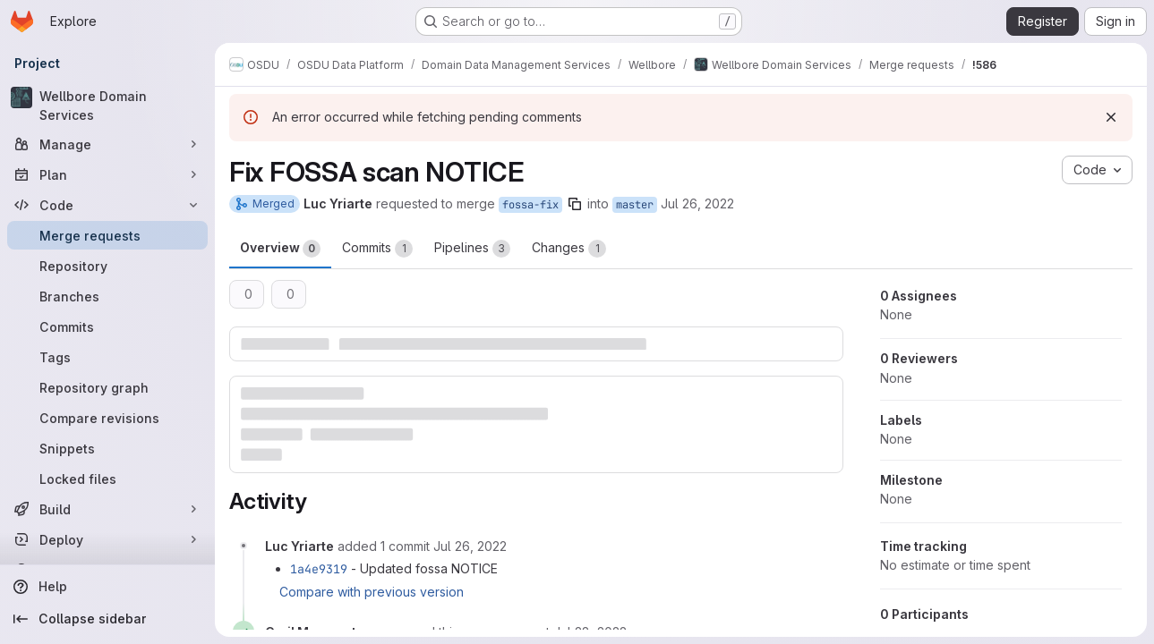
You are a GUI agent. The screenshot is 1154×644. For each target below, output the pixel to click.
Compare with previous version (371, 591)
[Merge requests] (107, 235)
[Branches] (107, 296)
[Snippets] (107, 448)
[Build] (107, 509)
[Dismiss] (1111, 117)
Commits (377, 249)
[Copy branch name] (575, 204)
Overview (280, 249)
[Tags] (107, 357)
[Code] (107, 205)
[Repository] (107, 265)
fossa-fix (530, 205)
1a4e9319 (318, 569)
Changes (569, 249)
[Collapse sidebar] (107, 619)
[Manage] (107, 144)
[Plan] (107, 174)
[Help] (107, 586)
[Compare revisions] (107, 417)
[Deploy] (107, 539)
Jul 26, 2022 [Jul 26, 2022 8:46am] (697, 203)
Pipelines (472, 249)
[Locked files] (107, 478)
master (635, 205)
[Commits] (107, 326)
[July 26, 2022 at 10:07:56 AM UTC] (470, 546)
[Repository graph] (107, 387)
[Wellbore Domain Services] (107, 105)
